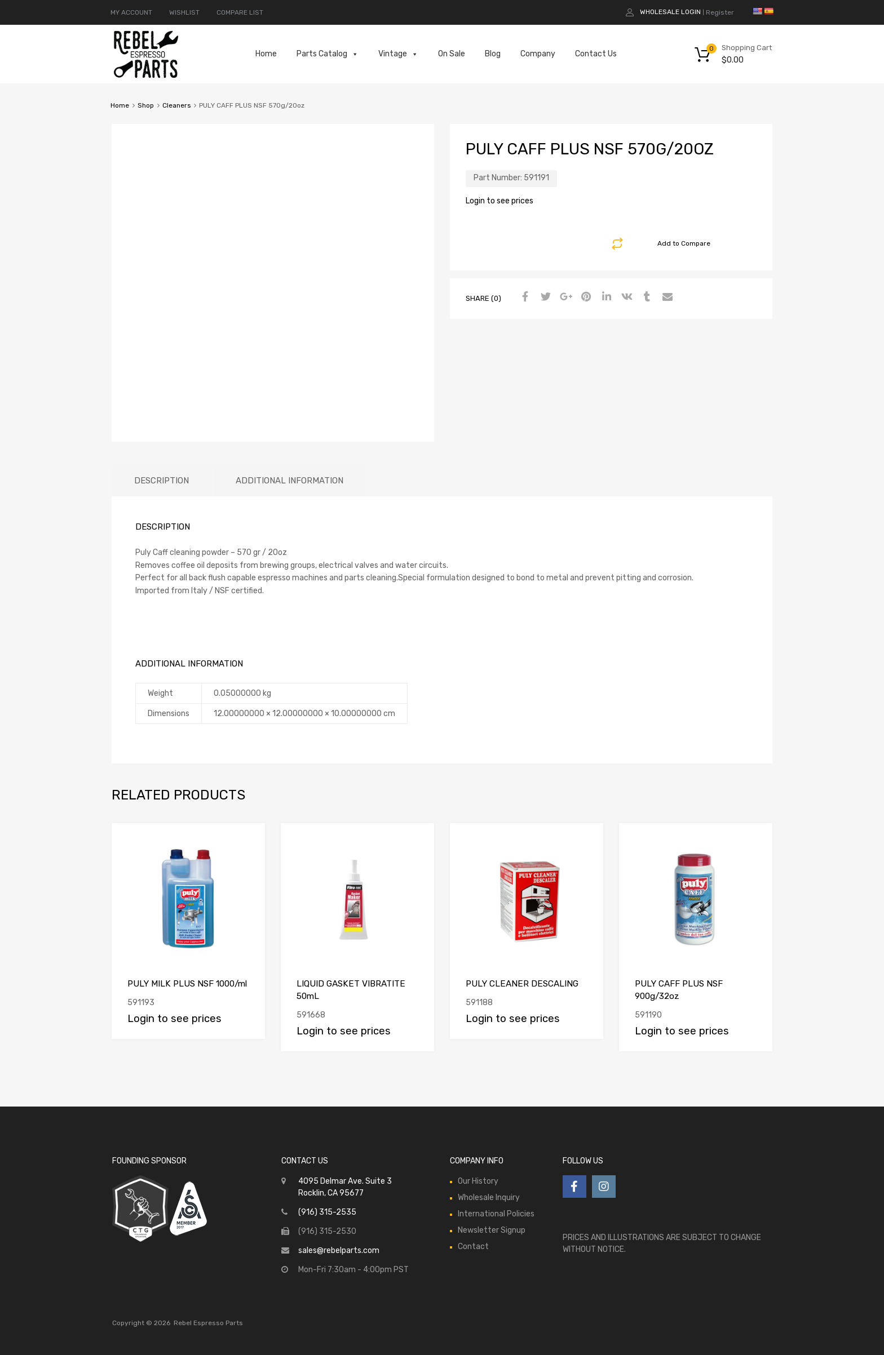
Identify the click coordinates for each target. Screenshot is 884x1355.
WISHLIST (184, 12)
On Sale (451, 54)
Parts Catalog (328, 54)
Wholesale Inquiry (489, 1197)
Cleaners (176, 105)
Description (161, 481)
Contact (473, 1246)
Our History (478, 1181)
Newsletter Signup (491, 1230)
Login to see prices (499, 201)
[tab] (161, 480)
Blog (493, 54)
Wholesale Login (670, 12)
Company (537, 54)
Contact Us (596, 54)
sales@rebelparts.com (338, 1250)
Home (266, 54)
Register (720, 12)
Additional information (289, 481)
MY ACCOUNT (131, 12)
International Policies (496, 1214)
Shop (146, 105)
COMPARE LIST (239, 12)
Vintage (398, 54)
